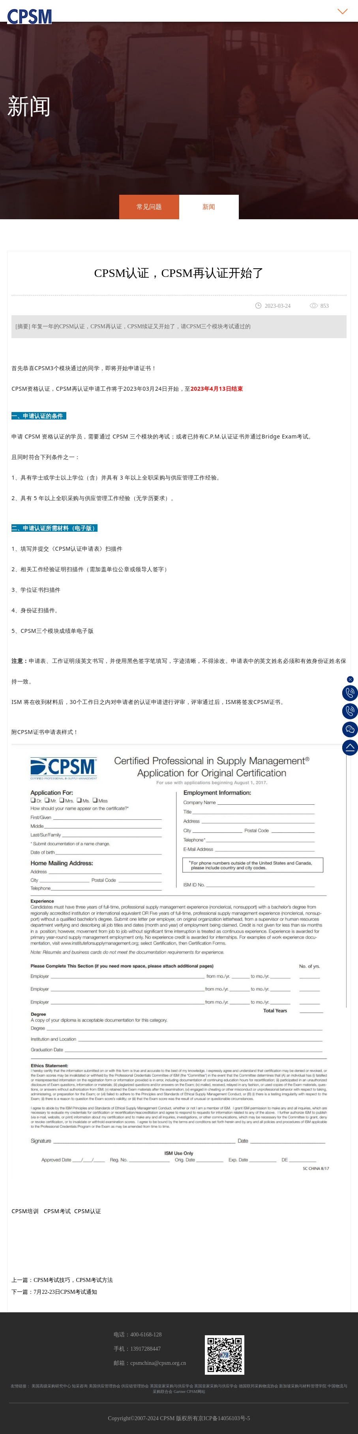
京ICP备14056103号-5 (224, 1418)
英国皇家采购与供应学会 (171, 1386)
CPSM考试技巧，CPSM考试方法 (73, 1280)
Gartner (180, 1391)
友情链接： (20, 1386)
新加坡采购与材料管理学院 (302, 1386)
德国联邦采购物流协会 (258, 1386)
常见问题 (149, 206)
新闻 (208, 206)
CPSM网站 (196, 1391)
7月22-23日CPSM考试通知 (65, 1292)
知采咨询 (80, 1386)
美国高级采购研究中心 (51, 1386)
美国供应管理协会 (104, 1386)
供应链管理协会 (135, 1386)
